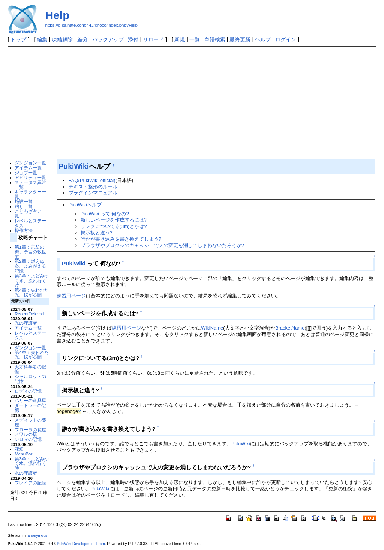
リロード (153, 39)
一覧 (194, 39)
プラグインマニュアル (93, 193)
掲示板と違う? (96, 232)
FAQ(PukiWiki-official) (92, 180)
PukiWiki (73, 166)
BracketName (289, 328)
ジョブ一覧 (26, 172)
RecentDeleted (29, 313)
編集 (42, 39)
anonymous (37, 535)
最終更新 (240, 39)
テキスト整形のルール (93, 187)
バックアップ (108, 39)
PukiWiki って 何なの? (105, 214)
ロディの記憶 (28, 391)
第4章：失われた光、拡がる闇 (31, 292)
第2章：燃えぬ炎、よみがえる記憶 (30, 266)
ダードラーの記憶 (30, 408)
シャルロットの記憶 (30, 379)
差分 (82, 39)
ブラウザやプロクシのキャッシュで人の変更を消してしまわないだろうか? (162, 245)
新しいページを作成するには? (114, 220)
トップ (18, 39)
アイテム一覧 (28, 167)
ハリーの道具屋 (30, 400)
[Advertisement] (192, 102)
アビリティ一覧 (30, 177)
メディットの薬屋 (30, 422)
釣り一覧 (24, 206)
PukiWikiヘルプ (85, 205)
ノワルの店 (26, 434)
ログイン (285, 39)
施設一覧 (24, 201)
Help (57, 15)
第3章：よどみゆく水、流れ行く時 (31, 280)
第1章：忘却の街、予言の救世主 (30, 251)
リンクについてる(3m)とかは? (114, 226)
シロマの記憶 (28, 439)
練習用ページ (71, 295)
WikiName (212, 328)
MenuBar (23, 453)
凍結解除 (62, 39)
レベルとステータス (30, 223)
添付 (133, 39)
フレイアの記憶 (30, 482)
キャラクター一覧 (30, 194)
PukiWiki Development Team (81, 544)
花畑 (19, 448)
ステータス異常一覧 (30, 185)
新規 (179, 39)
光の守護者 (26, 323)
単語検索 (214, 39)
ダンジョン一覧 (30, 162)
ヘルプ (263, 39)
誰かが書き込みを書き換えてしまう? (121, 239)
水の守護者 (26, 472)
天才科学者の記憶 (30, 369)
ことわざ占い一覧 (30, 213)
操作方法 (24, 230)
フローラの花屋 (30, 429)
